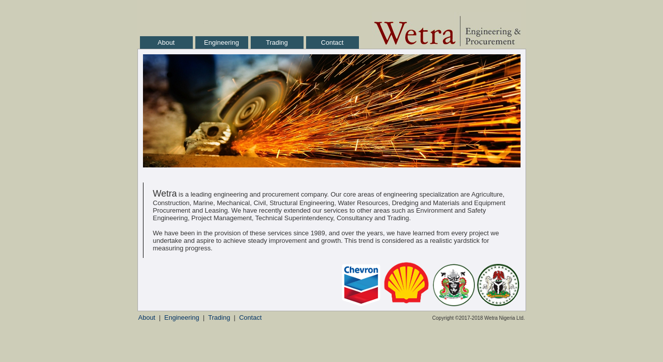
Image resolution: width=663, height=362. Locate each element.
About (166, 42)
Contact (332, 42)
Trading (277, 42)
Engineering (221, 42)
